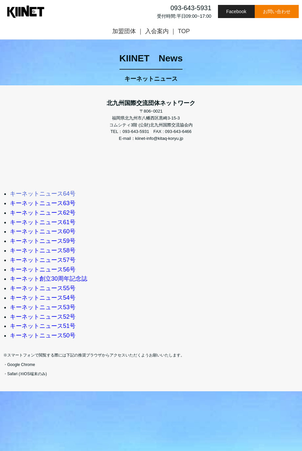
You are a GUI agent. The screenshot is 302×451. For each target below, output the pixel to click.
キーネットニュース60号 (43, 231)
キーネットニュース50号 (43, 335)
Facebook (236, 11)
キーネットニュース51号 (43, 326)
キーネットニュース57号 (43, 260)
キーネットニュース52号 (43, 316)
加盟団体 (124, 31)
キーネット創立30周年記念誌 (48, 278)
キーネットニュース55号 (43, 288)
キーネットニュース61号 (43, 222)
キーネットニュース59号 (43, 241)
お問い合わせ (277, 11)
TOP (184, 31)
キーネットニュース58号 (43, 250)
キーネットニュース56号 (43, 269)
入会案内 (157, 31)
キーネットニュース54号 (43, 297)
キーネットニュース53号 (43, 307)
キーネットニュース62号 (43, 212)
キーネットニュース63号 (43, 203)
